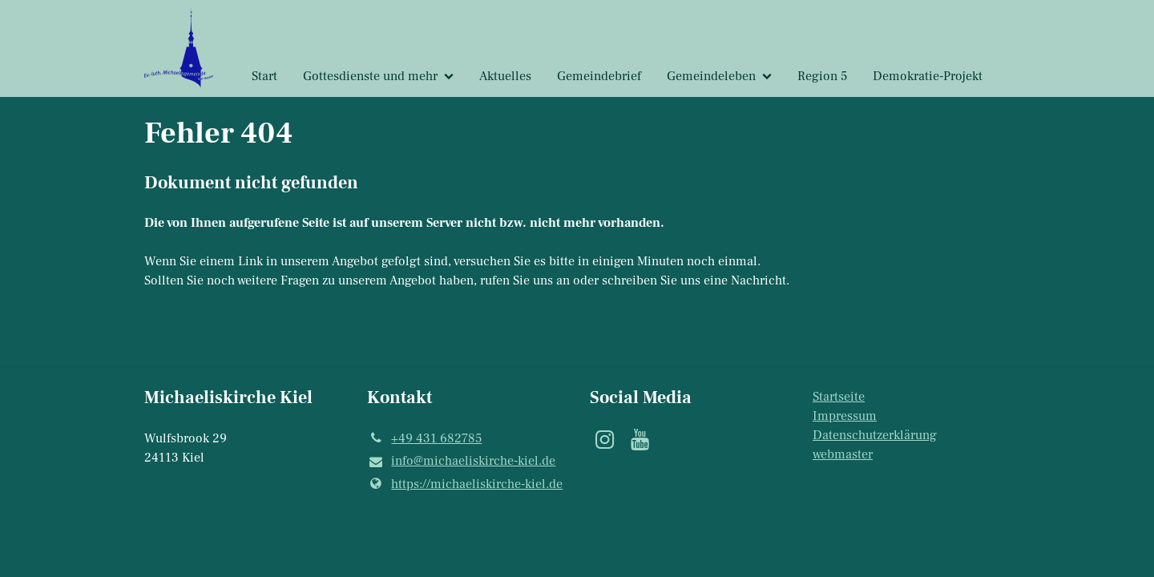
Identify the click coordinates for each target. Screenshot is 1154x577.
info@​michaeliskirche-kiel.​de (461, 461)
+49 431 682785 (424, 438)
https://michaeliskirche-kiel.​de (465, 484)
